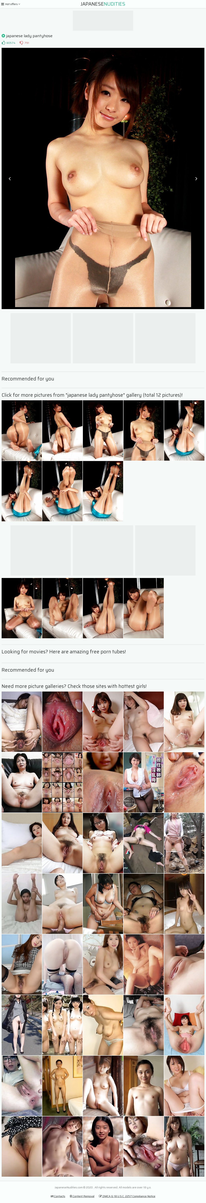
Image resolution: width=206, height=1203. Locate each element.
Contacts (58, 1196)
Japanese (103, 4)
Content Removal (82, 1196)
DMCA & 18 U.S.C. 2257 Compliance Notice (127, 1196)
